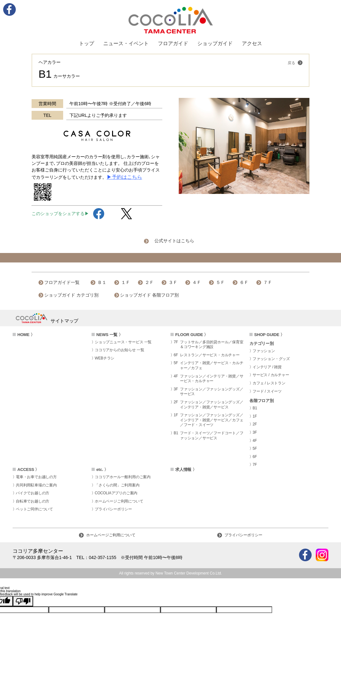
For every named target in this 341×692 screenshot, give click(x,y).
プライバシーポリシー (113, 509)
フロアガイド (173, 43)
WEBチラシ (104, 358)
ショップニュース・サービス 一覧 (123, 342)
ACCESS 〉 (28, 469)
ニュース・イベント (126, 43)
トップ (86, 43)
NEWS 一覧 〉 (109, 334)
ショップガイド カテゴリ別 (71, 295)
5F (255, 448)
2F (255, 424)
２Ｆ (149, 282)
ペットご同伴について (34, 509)
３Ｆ (173, 282)
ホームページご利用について (119, 501)
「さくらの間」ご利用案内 (117, 485)
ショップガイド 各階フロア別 (149, 295)
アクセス (252, 43)
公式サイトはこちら (174, 240)
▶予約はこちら (124, 177)
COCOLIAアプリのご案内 (116, 493)
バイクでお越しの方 (32, 493)
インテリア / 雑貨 (267, 367)
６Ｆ (244, 282)
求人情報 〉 (185, 469)
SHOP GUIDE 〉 (269, 334)
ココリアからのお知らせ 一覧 (119, 350)
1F (255, 416)
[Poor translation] (23, 601)
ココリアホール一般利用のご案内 (123, 477)
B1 (255, 408)
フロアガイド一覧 (62, 282)
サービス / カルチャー (271, 375)
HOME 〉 (25, 334)
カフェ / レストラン (269, 383)
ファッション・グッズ (271, 359)
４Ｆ (196, 282)
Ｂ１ (102, 282)
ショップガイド (215, 43)
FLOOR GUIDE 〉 (191, 334)
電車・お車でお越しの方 (36, 477)
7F (255, 464)
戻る (295, 62)
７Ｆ (267, 282)
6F (255, 456)
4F (255, 440)
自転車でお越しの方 (32, 501)
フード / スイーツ (267, 391)
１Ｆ (125, 282)
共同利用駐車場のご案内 (36, 485)
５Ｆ (220, 282)
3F (255, 432)
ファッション (264, 351)
